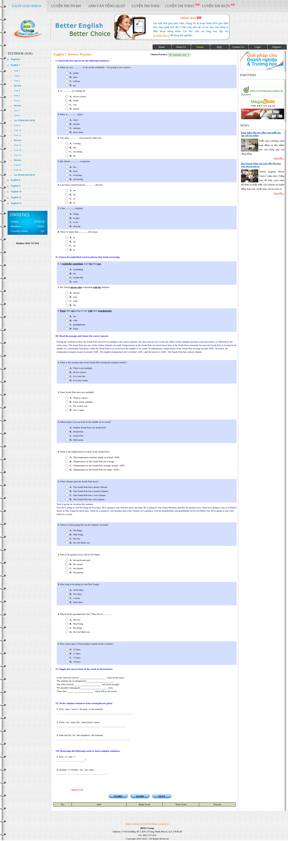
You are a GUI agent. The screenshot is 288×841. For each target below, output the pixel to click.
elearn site (68, 29)
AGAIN (140, 796)
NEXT (161, 796)
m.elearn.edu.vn (161, 35)
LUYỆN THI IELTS (218, 6)
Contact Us (163, 823)
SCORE (118, 796)
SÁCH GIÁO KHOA (26, 6)
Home (128, 823)
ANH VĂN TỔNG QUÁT (106, 6)
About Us (137, 823)
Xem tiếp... (279, 158)
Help (154, 823)
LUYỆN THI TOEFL (182, 6)
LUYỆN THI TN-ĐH (66, 6)
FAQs (147, 823)
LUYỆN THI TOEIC (145, 6)
